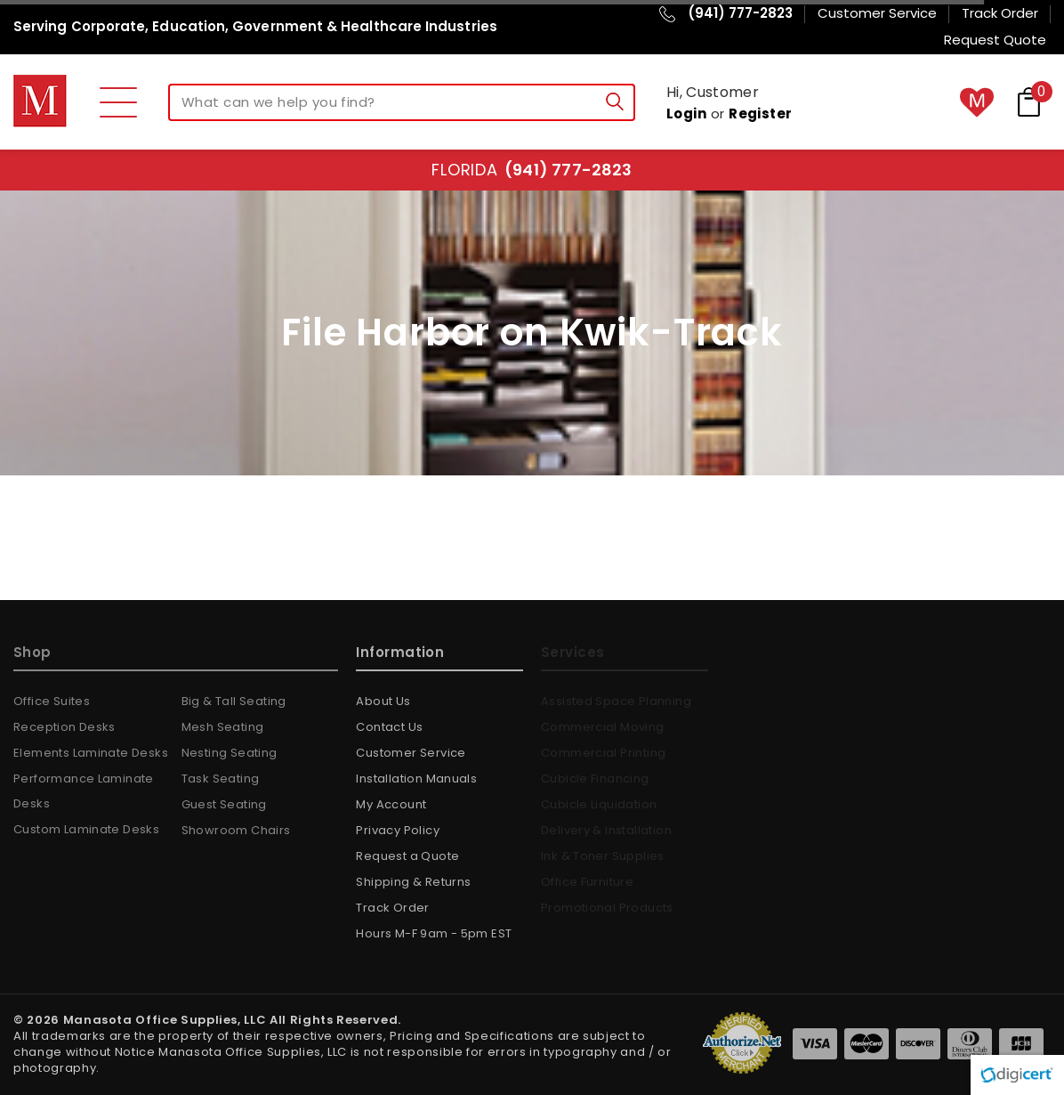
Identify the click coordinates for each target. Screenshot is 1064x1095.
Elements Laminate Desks (90, 752)
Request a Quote (407, 856)
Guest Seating (224, 804)
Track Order (392, 907)
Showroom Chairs (236, 830)
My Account (391, 804)
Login (686, 113)
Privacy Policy (397, 830)
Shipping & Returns (413, 881)
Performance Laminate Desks (83, 791)
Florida (531, 169)
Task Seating (220, 778)
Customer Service (410, 752)
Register (761, 113)
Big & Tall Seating (233, 701)
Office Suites (51, 701)
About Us (383, 701)
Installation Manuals (416, 778)
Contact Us (389, 726)
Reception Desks (64, 726)
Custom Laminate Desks (86, 829)
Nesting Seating (229, 752)
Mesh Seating (222, 726)
